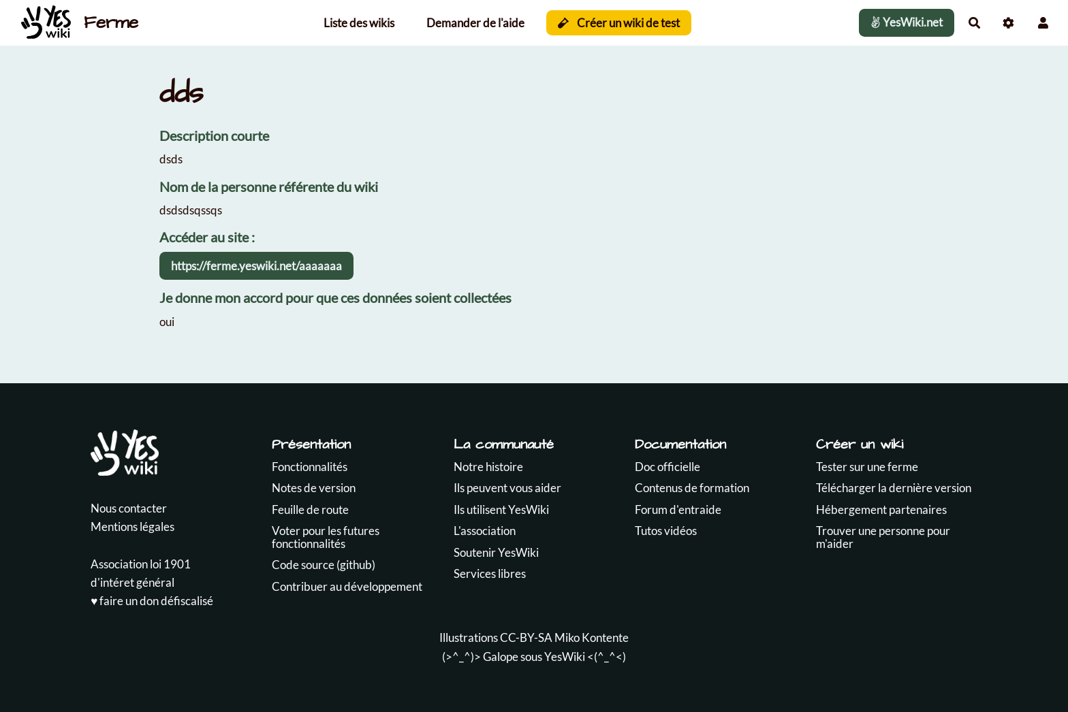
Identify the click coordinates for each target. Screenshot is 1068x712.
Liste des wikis (359, 23)
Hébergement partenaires (881, 509)
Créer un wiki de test (619, 23)
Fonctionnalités (309, 466)
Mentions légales (132, 526)
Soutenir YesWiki (496, 552)
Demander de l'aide (475, 23)
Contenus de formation (692, 488)
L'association (485, 530)
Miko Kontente (591, 637)
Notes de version (314, 488)
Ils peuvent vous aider (507, 488)
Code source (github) (323, 564)
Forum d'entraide (678, 509)
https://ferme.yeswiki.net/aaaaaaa (256, 266)
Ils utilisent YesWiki (501, 509)
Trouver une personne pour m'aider (883, 537)
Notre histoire (488, 466)
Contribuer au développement (347, 586)
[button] (1043, 23)
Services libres (490, 573)
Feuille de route (310, 509)
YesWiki (564, 656)
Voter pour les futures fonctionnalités (325, 537)
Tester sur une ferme (867, 466)
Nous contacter (129, 508)
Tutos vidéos (666, 530)
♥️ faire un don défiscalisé (152, 601)
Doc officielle (667, 466)
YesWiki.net (906, 22)
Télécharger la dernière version (893, 488)
